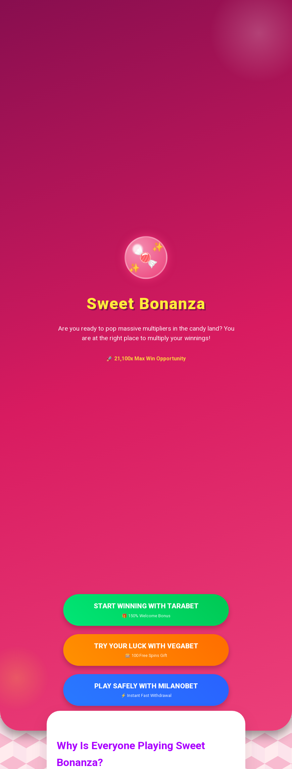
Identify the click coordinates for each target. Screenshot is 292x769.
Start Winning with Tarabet (146, 610)
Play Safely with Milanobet (146, 690)
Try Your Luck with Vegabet (146, 650)
